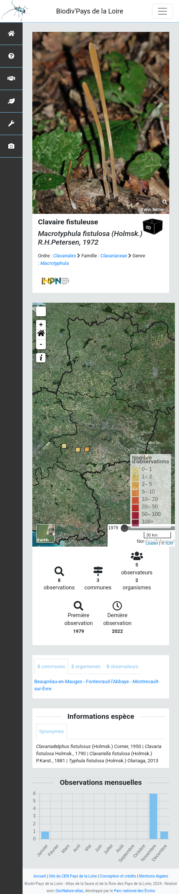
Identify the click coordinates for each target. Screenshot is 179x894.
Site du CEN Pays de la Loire (73, 876)
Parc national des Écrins (134, 890)
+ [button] (41, 324)
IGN (169, 543)
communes (51, 666)
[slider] (124, 528)
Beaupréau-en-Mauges (58, 681)
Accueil (39, 876)
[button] (41, 335)
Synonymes (51, 731)
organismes (85, 666)
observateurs (122, 666)
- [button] (41, 344)
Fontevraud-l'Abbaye (107, 681)
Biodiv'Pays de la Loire (89, 11)
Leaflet (152, 543)
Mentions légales (153, 876)
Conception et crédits (118, 876)
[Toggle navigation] (162, 11)
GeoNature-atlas (69, 890)
